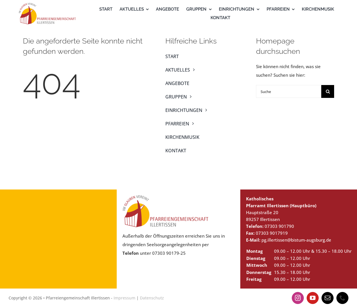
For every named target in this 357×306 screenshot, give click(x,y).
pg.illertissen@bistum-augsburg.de (296, 240)
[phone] (342, 298)
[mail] (328, 298)
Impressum (124, 298)
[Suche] (288, 91)
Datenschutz (152, 298)
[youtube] (313, 298)
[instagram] (298, 298)
